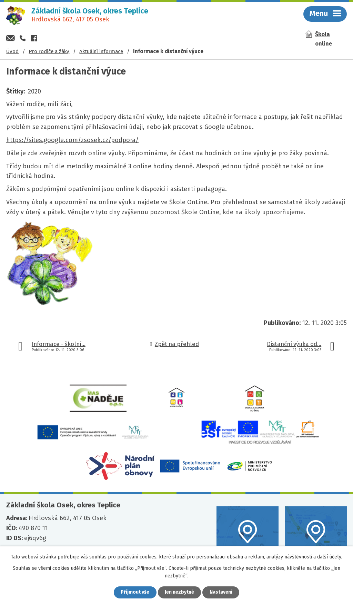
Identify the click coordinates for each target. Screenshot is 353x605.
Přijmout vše (134, 592)
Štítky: (15, 91)
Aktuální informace (101, 51)
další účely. (329, 557)
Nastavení (221, 592)
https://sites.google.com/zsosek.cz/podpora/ (72, 140)
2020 (34, 91)
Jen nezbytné (179, 592)
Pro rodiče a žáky (49, 51)
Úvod (12, 51)
